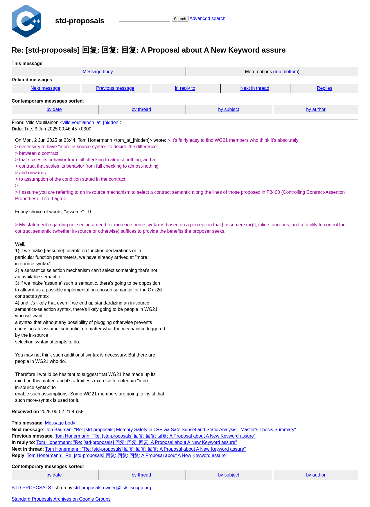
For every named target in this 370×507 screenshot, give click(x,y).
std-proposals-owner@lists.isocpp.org (112, 487)
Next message (45, 88)
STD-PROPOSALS (31, 487)
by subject (228, 109)
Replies (324, 88)
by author (316, 109)
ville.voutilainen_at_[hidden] (91, 122)
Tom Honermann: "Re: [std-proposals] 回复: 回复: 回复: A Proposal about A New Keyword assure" (155, 435)
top (278, 71)
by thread (141, 109)
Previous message (115, 88)
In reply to (185, 88)
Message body (98, 71)
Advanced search (207, 18)
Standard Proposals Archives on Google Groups (61, 499)
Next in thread (254, 88)
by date (54, 109)
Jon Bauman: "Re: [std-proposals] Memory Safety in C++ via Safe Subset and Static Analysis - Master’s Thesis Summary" (171, 429)
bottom (291, 71)
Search (180, 19)
